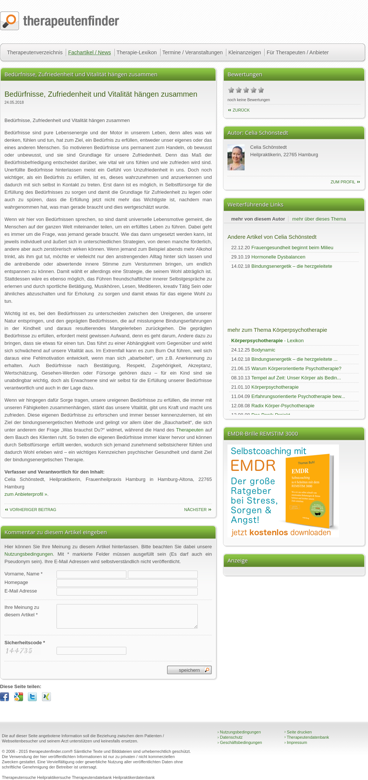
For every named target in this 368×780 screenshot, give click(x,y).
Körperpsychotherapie (274, 387)
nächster (195, 509)
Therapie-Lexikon (137, 52)
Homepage (16, 582)
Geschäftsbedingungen (239, 742)
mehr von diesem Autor (258, 219)
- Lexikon (267, 340)
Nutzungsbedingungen (28, 554)
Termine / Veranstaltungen (192, 52)
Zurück (241, 110)
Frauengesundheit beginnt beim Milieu (292, 247)
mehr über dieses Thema (319, 219)
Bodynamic (263, 350)
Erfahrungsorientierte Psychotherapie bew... (298, 396)
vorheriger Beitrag (33, 509)
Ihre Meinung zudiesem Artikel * (21, 610)
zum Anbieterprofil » (25, 494)
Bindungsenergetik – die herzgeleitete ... (294, 359)
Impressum (295, 742)
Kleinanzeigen (244, 52)
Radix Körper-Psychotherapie (282, 405)
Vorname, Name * (23, 574)
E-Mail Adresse (20, 591)
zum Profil (342, 182)
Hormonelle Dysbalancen (278, 257)
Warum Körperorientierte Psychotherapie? (296, 368)
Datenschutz (230, 737)
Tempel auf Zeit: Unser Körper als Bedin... (296, 378)
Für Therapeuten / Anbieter (298, 52)
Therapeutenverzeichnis (34, 52)
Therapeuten (190, 430)
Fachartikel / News (89, 52)
